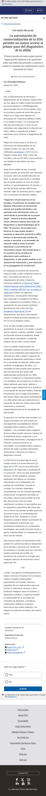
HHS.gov (23, 754)
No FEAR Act (23, 738)
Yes (11, 675)
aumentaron (19, 152)
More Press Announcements (23, 77)
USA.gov (23, 760)
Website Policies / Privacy (23, 732)
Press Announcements (12, 24)
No (10, 682)
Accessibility (23, 721)
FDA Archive (23, 710)
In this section (9, 18)
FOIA (23, 749)
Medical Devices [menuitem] (11, 638)
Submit (22, 689)
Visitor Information (23, 726)
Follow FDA (11, 650)
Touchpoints (11, 696)
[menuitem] (23, 630)
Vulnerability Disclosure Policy (23, 743)
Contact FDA (23, 773)
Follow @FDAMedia (15, 653)
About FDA (23, 715)
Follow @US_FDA (14, 647)
